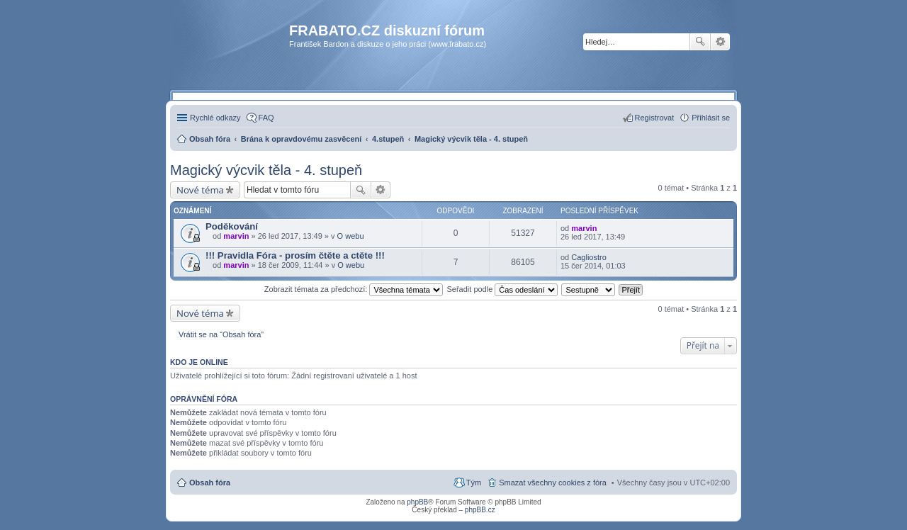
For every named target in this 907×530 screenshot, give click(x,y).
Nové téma (200, 190)
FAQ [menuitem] (266, 117)
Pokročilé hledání (720, 41)
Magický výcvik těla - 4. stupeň (266, 170)
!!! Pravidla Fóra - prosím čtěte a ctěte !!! (295, 255)
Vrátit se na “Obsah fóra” (221, 334)
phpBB (417, 502)
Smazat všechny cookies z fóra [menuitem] (553, 482)
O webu (350, 236)
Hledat (700, 41)
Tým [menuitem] (473, 482)
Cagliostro (589, 257)
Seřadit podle (502, 289)
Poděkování (231, 226)
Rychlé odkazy (215, 117)
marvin (236, 236)
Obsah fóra (209, 482)
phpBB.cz (480, 510)
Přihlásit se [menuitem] (711, 117)
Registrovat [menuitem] (655, 117)
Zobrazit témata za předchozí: (354, 289)
